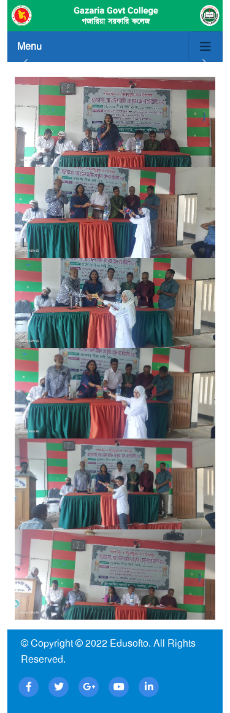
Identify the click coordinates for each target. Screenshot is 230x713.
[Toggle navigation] (205, 46)
